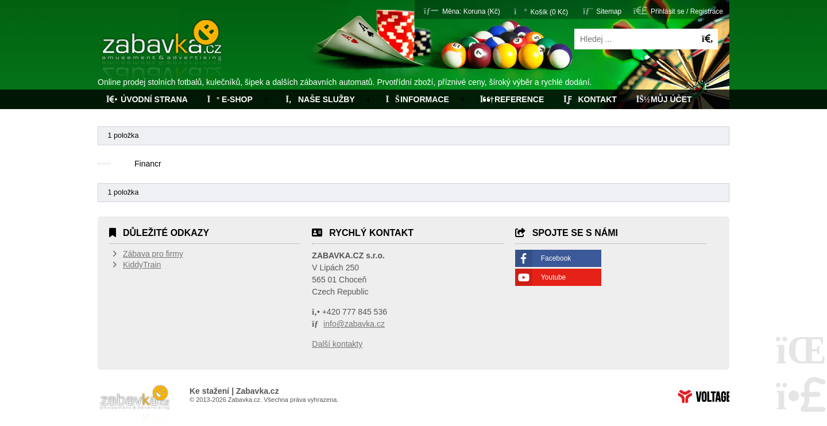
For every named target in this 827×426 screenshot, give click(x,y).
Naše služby (319, 99)
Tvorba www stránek (703, 396)
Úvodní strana (163, 50)
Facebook (556, 258)
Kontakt (590, 99)
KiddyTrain (142, 264)
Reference (512, 99)
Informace (417, 99)
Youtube (553, 277)
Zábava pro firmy (153, 253)
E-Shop (230, 99)
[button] (462, 10)
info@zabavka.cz (354, 323)
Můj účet (664, 99)
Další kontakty (337, 343)
